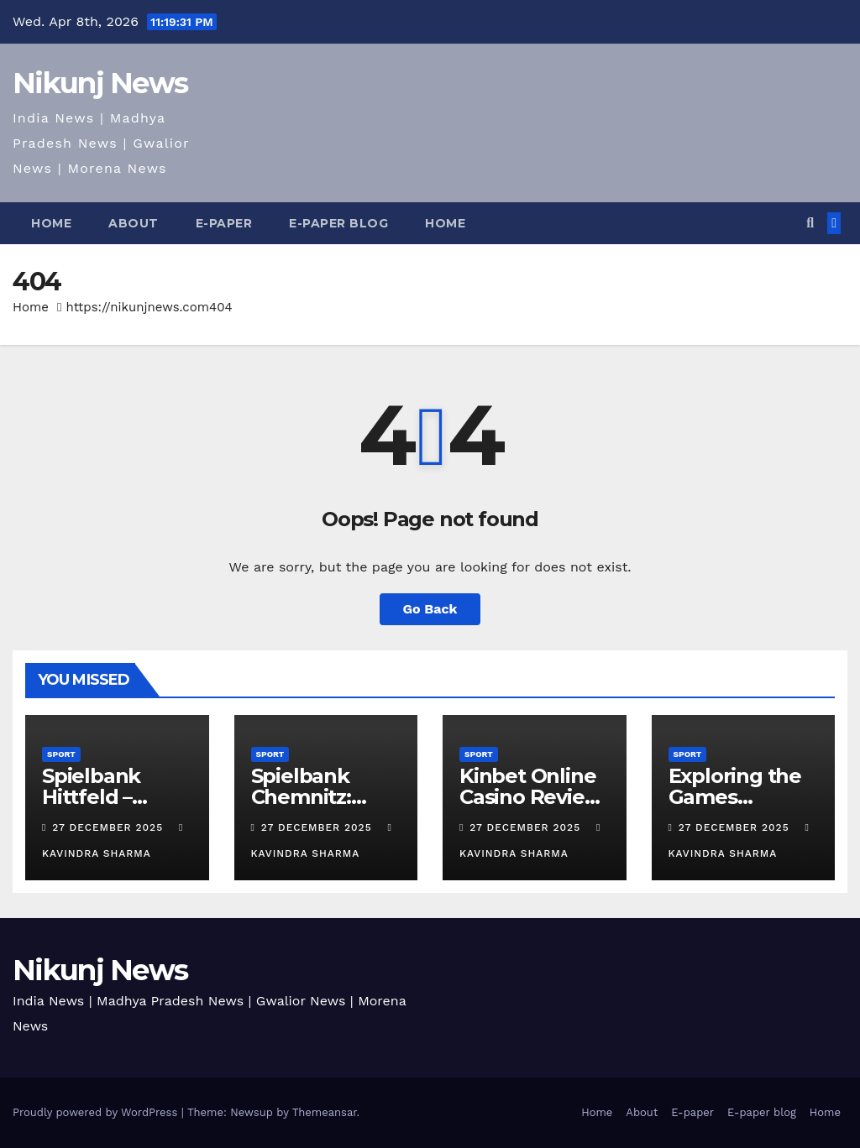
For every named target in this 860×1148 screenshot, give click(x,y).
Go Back (430, 609)
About (133, 223)
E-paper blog (338, 223)
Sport (61, 754)
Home (51, 223)
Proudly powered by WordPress (97, 1112)
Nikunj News (100, 83)
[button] (810, 223)
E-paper (224, 223)
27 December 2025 (109, 827)
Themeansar (324, 1112)
